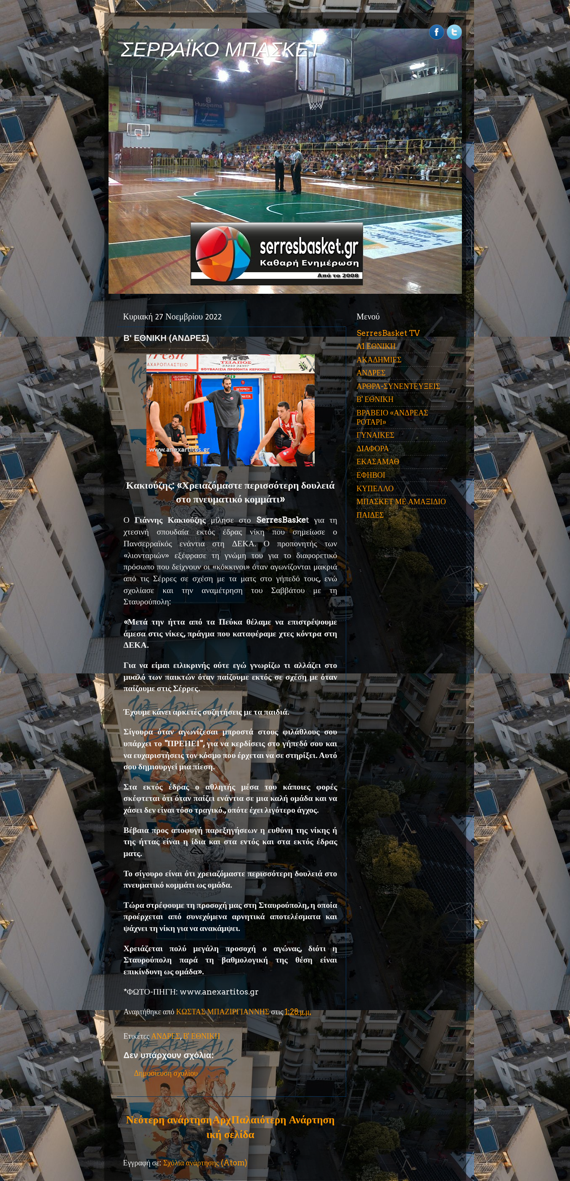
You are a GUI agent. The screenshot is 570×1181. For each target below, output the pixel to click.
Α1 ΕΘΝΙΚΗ (376, 346)
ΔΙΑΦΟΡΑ (373, 448)
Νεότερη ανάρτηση (169, 1119)
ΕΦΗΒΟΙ (371, 475)
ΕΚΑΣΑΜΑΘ (378, 461)
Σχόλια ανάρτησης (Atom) (205, 1162)
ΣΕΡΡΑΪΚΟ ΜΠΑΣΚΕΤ (221, 49)
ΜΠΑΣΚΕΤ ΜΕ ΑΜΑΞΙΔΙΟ (401, 501)
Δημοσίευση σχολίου (166, 1073)
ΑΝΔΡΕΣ (165, 1036)
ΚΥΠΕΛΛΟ (375, 488)
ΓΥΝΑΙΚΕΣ (376, 435)
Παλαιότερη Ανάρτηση (283, 1119)
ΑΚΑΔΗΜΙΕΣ (379, 359)
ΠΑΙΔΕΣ (370, 515)
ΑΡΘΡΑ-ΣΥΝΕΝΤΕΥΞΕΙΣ (398, 386)
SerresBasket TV (388, 333)
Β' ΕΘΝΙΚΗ (201, 1036)
